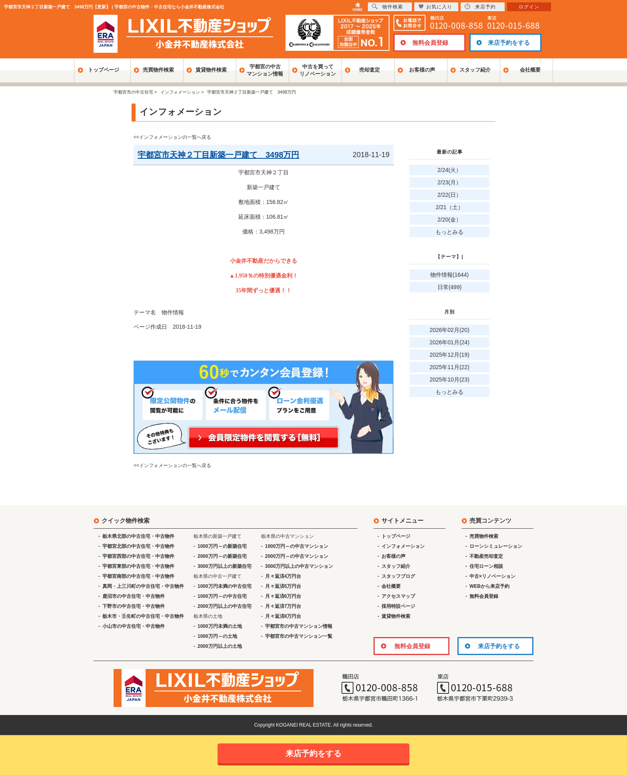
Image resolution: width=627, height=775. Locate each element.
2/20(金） (449, 219)
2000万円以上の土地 (220, 646)
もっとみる (449, 232)
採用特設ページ (398, 606)
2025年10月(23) (449, 379)
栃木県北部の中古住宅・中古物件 (138, 536)
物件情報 (173, 312)
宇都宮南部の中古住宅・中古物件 (138, 576)
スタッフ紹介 (475, 70)
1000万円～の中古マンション (297, 546)
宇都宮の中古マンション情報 (265, 70)
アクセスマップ (398, 596)
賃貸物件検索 (211, 70)
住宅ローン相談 (486, 566)
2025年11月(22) (449, 367)
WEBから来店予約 (489, 586)
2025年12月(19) (449, 355)
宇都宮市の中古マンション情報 (298, 626)
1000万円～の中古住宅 (222, 596)
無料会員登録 (430, 42)
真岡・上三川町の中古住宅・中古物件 (143, 586)
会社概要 (530, 70)
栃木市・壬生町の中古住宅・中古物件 (143, 616)
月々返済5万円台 (283, 586)
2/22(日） (449, 195)
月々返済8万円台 (283, 616)
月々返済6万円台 (283, 596)
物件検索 (387, 7)
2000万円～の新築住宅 (222, 556)
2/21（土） (449, 207)
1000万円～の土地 (217, 636)
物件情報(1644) (449, 275)
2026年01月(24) (449, 342)
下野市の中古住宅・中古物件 (133, 606)
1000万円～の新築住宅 (222, 546)
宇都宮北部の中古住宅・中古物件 (138, 546)
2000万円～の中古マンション (297, 556)
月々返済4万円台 (283, 576)
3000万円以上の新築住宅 (225, 566)
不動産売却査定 (486, 556)
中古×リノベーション (492, 576)
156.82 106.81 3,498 (263, 232)
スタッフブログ (398, 576)
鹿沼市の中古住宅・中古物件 (133, 596)
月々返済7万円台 (283, 606)
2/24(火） (449, 170)
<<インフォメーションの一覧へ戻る (172, 137)
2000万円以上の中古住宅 (225, 606)
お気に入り (435, 7)
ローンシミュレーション (495, 546)
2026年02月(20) (449, 330)
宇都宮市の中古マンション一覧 (298, 636)
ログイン (529, 7)
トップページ (103, 70)
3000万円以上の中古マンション (299, 566)
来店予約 (480, 7)
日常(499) (449, 287)
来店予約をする (509, 42)
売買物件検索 (158, 70)
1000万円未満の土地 (220, 626)
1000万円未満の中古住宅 (225, 586)
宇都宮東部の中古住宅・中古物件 (138, 566)
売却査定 (369, 70)
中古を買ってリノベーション (318, 70)
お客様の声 (422, 70)
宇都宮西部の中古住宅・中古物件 (138, 556)
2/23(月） (449, 182)
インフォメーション (403, 546)
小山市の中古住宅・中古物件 (133, 626)
